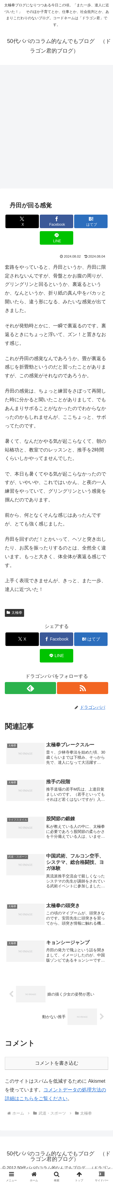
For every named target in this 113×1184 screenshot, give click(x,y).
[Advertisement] (56, 128)
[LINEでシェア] (56, 238)
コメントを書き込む (56, 1063)
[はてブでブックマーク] (91, 221)
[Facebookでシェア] (56, 221)
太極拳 (14, 612)
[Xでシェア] (22, 221)
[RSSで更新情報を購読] (82, 688)
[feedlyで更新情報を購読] (30, 688)
